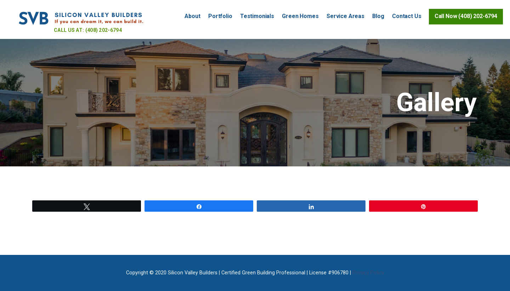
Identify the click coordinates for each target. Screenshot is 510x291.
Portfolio (220, 16)
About (192, 16)
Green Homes (300, 16)
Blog (378, 16)
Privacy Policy (368, 273)
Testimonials (257, 16)
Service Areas (345, 16)
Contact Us (406, 16)
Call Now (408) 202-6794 (466, 16)
